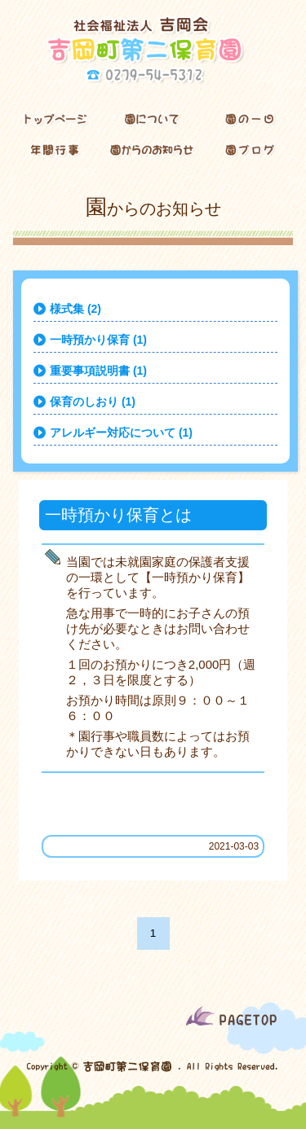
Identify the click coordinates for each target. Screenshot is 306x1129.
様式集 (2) (75, 308)
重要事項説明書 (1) (98, 370)
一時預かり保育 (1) (98, 339)
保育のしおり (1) (92, 401)
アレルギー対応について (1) (121, 432)
